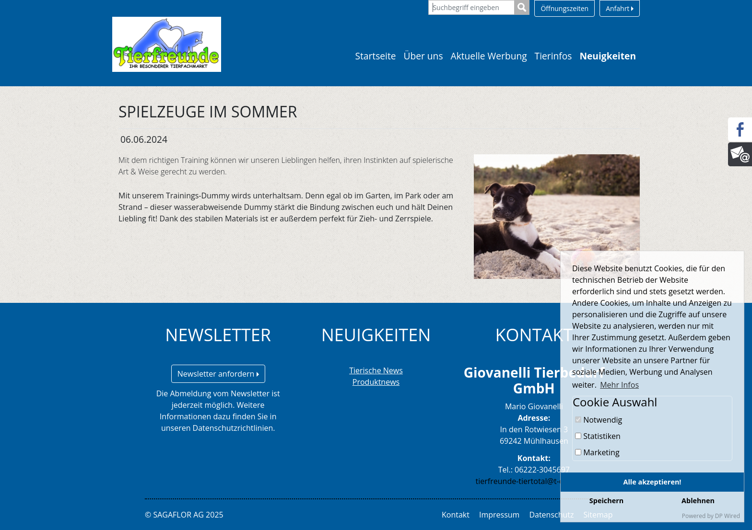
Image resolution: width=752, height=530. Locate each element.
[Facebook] (740, 129)
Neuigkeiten (607, 55)
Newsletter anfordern (218, 374)
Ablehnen (698, 500)
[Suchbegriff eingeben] (471, 7)
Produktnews (376, 382)
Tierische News (376, 370)
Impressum (499, 514)
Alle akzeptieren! (652, 481)
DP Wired (727, 516)
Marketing (597, 452)
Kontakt (456, 514)
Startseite (375, 55)
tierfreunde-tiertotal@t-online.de (534, 481)
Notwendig (598, 420)
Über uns (423, 55)
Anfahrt (620, 8)
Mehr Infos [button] (619, 385)
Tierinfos (553, 55)
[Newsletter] (740, 154)
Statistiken (598, 436)
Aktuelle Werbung (489, 55)
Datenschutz (551, 514)
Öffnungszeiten (564, 8)
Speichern (606, 500)
